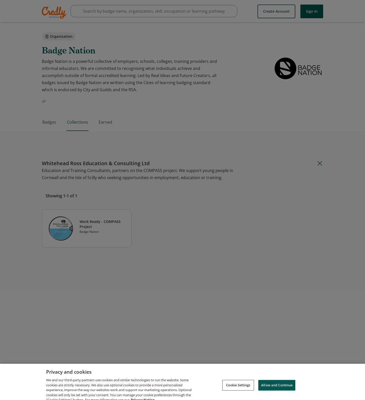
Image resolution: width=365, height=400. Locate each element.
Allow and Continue (277, 388)
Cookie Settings (238, 388)
